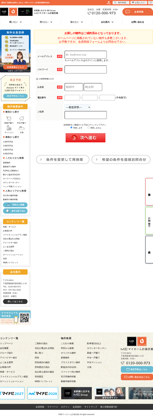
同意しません (94, 128)
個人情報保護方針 (108, 407)
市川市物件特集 (68, 376)
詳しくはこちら (15, 301)
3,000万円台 (8, 150)
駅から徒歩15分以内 (11, 175)
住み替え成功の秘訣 (44, 372)
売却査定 (39, 376)
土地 (21, 129)
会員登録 (134, 12)
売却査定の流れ (42, 367)
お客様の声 (7, 231)
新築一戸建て (93, 353)
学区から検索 (15, 205)
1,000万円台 (8, 142)
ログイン (65, 407)
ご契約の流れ (8, 251)
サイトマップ (90, 407)
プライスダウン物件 (70, 362)
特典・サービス (9, 227)
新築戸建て (9, 120)
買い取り (39, 353)
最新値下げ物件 (9, 167)
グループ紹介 (6, 353)
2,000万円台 (8, 146)
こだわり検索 (67, 343)
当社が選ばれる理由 (11, 239)
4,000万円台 (8, 154)
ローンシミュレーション (13, 255)
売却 (5, 259)
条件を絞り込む (15, 211)
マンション (9, 129)
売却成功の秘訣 (42, 362)
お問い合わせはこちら (136, 377)
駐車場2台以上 (94, 343)
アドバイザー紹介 (10, 243)
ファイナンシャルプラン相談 (15, 235)
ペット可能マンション (12, 186)
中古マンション (94, 362)
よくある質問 (8, 247)
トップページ (6, 343)
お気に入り (138, 2)
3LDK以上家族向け (11, 171)
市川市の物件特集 (10, 195)
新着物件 (6, 163)
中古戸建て (21, 120)
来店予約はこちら (136, 369)
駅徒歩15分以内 (68, 367)
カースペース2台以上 (12, 178)
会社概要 (4, 348)
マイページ (52, 407)
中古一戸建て (93, 357)
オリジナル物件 (68, 353)
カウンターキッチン (11, 182)
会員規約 (77, 407)
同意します (76, 128)
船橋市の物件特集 (10, 199)
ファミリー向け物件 (70, 372)
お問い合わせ (137, 22)
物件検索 (120, 2)
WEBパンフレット (10, 263)
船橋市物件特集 (68, 381)
